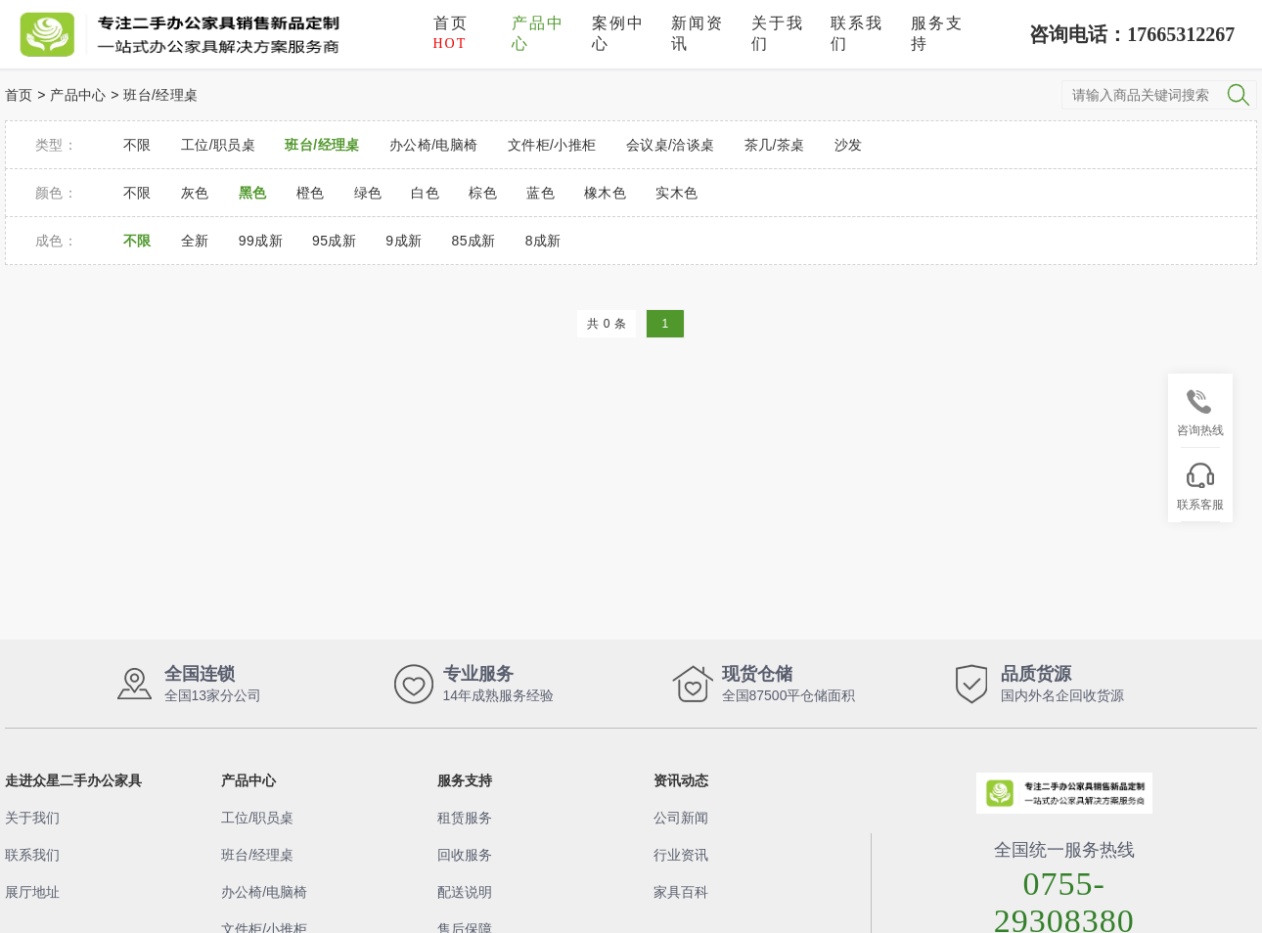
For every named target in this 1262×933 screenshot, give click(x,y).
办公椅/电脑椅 (264, 892)
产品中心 (538, 33)
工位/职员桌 (257, 817)
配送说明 (464, 892)
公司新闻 (681, 817)
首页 (451, 33)
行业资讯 (681, 855)
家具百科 (681, 892)
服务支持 (937, 33)
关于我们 (777, 33)
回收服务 (464, 855)
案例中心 (618, 33)
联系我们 (857, 33)
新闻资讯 (697, 33)
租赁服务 (464, 817)
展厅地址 (32, 892)
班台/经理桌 (160, 95)
